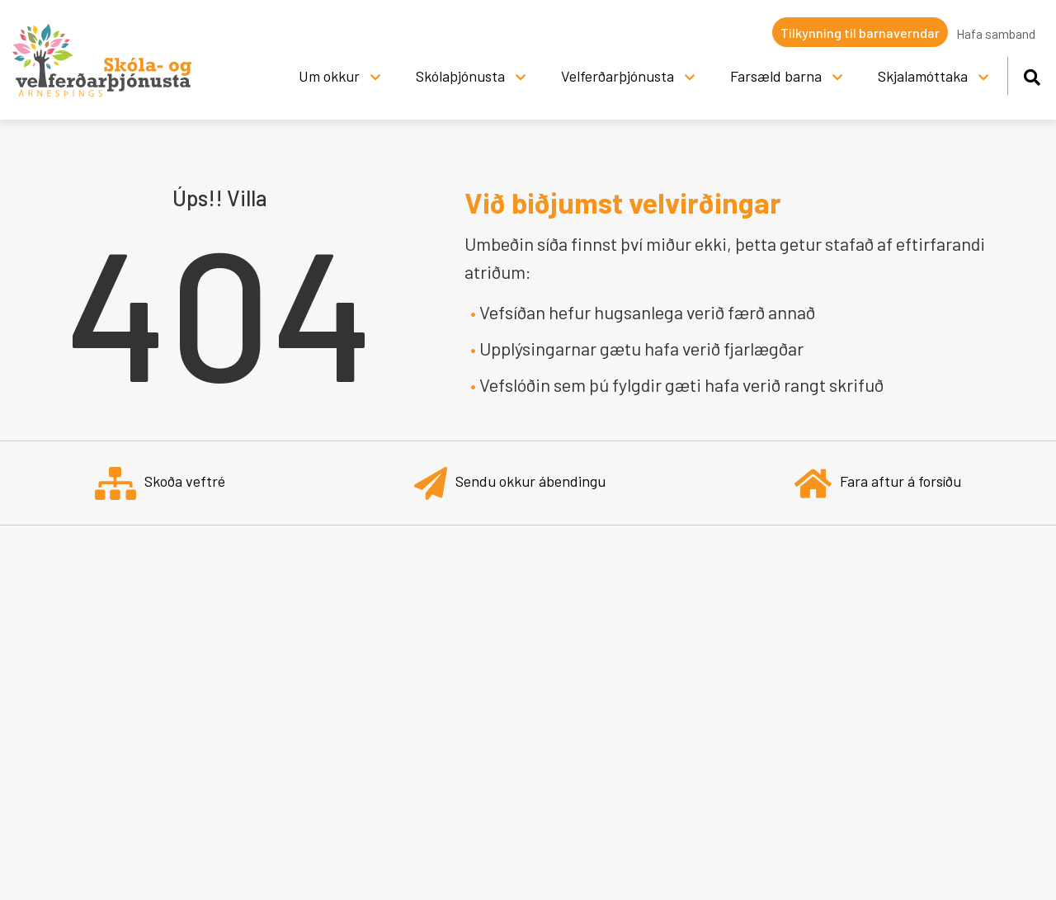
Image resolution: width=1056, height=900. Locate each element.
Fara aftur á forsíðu (877, 483)
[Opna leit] (1031, 74)
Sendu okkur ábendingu (510, 483)
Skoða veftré (160, 483)
